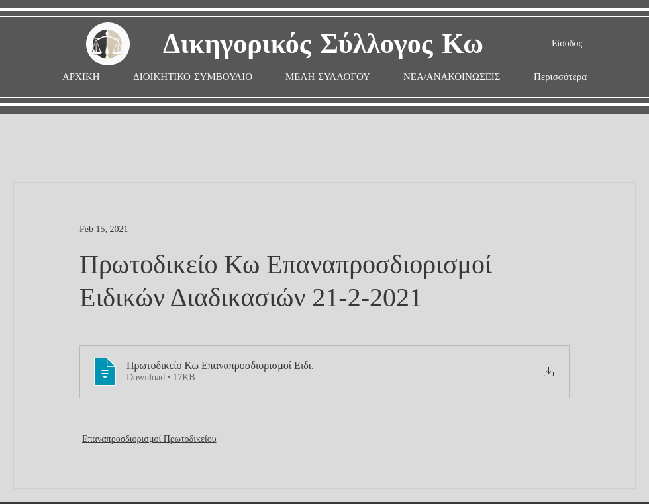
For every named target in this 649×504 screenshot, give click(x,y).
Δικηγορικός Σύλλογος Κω (323, 44)
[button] (328, 77)
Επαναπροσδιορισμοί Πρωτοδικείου (149, 439)
